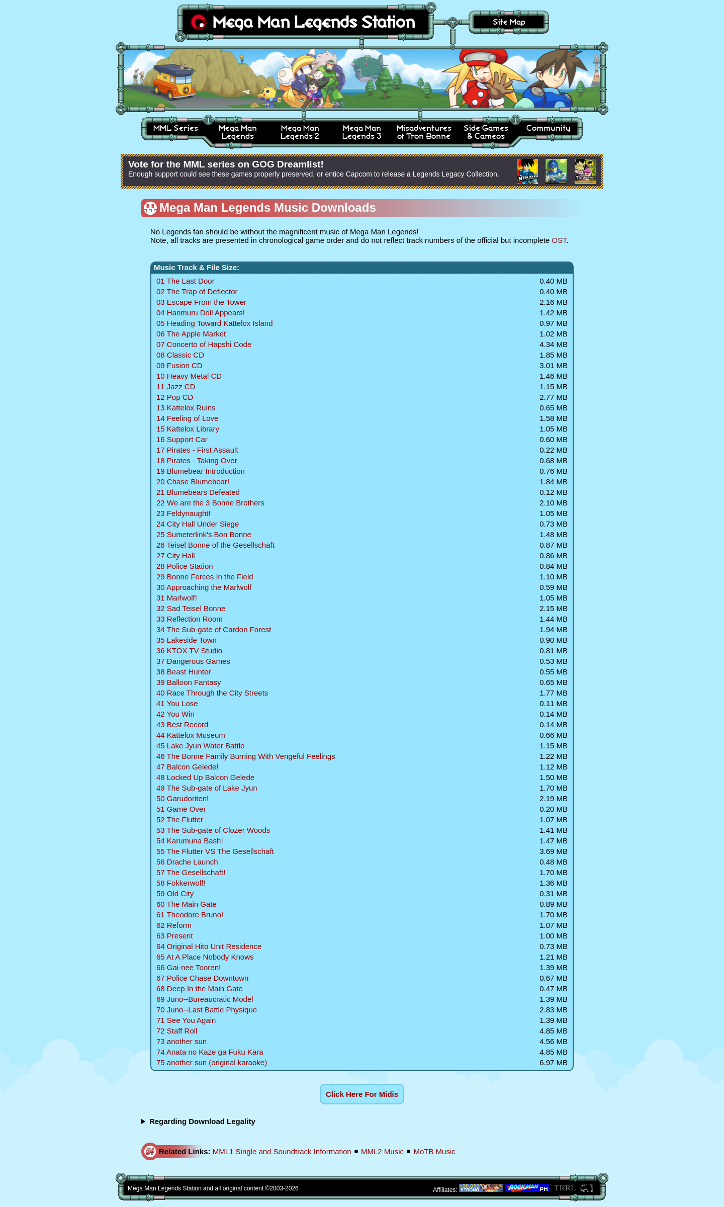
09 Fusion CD (179, 365)
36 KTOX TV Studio (189, 650)
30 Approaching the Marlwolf (203, 587)
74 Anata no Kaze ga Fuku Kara (209, 1052)
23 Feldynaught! (183, 513)
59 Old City (175, 893)
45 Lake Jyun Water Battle (200, 745)
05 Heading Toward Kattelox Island (214, 323)
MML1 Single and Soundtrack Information (282, 1151)
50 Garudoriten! (182, 798)
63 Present (174, 935)
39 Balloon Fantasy (188, 682)
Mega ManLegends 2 (300, 132)
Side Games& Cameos (486, 132)
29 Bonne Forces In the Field (204, 576)
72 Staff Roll (176, 1030)
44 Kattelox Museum (190, 735)
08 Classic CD (180, 355)
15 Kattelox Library (187, 428)
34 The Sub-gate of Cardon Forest (213, 629)
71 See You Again (186, 1020)
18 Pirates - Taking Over (196, 460)
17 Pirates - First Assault (197, 450)
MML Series (175, 128)
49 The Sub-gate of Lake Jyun (206, 788)
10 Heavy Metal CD (189, 376)
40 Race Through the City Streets (212, 692)
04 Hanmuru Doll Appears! (200, 312)
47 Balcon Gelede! (187, 766)
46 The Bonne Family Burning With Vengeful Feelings (245, 756)
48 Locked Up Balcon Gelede (205, 777)
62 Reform (174, 925)
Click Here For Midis (362, 1094)
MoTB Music (434, 1151)
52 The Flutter (179, 819)
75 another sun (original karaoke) (211, 1062)
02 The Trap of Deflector (196, 291)
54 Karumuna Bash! (189, 840)
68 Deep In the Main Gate (199, 988)
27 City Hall (175, 555)
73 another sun (181, 1041)
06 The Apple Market (191, 333)
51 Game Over (181, 809)
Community (548, 128)
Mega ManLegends (238, 132)
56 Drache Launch (187, 861)
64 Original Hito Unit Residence (208, 946)
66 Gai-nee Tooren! (188, 967)
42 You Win (175, 714)
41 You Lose (177, 703)
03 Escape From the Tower (201, 302)
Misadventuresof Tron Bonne (424, 132)
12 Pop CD (174, 397)
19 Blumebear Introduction (200, 471)
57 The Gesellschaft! (190, 872)
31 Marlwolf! (176, 597)
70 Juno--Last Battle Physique (206, 1009)
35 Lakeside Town (186, 640)
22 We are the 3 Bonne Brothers (210, 502)
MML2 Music (382, 1151)
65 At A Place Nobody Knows (204, 957)
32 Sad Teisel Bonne (190, 608)
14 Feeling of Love (187, 418)
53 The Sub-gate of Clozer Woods (213, 830)
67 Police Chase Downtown (202, 978)
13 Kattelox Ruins (186, 407)
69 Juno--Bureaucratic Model (204, 999)
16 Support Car (182, 439)
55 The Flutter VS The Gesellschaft (215, 851)
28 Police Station (184, 566)
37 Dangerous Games (193, 661)
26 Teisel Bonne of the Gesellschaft (215, 545)
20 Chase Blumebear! (192, 481)
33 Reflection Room (189, 619)
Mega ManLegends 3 (361, 132)
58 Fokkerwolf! (181, 883)
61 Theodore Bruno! (189, 914)
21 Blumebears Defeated (198, 492)
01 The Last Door (185, 281)
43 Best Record (182, 724)
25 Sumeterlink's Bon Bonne (203, 534)
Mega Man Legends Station (314, 21)
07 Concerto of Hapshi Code (203, 344)
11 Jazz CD (176, 386)
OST (559, 240)
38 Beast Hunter (183, 671)
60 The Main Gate (186, 904)
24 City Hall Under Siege (197, 524)
